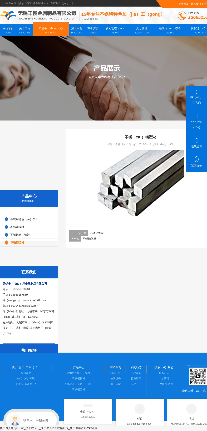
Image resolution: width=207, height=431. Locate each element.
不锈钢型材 (97, 233)
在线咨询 (182, 3)
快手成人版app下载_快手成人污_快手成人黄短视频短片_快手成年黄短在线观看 (48, 428)
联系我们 (196, 4)
